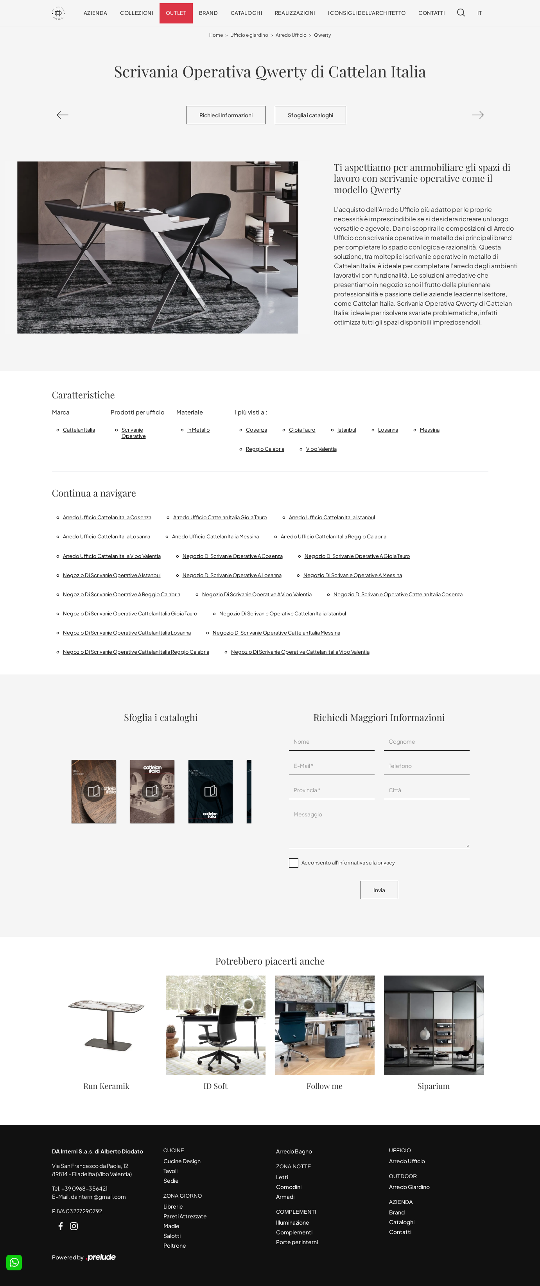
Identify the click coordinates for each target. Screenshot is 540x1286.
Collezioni (136, 13)
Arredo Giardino (409, 1186)
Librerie (173, 1206)
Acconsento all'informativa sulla (348, 862)
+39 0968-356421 (84, 1188)
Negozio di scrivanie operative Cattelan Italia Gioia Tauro (130, 613)
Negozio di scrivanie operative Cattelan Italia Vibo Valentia (300, 652)
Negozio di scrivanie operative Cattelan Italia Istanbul (282, 613)
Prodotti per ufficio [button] (138, 412)
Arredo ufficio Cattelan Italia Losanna (106, 536)
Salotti (172, 1235)
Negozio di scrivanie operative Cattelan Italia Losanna (127, 633)
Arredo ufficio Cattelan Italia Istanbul (332, 517)
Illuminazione (292, 1222)
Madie (171, 1225)
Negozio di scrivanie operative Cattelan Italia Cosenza (398, 594)
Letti (282, 1176)
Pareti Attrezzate (185, 1216)
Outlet (176, 13)
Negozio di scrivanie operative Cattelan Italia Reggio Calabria (136, 652)
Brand (208, 13)
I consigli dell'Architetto (367, 13)
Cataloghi (246, 13)
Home (216, 35)
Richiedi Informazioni (226, 114)
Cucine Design (182, 1160)
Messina (430, 430)
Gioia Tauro (302, 430)
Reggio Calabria (265, 449)
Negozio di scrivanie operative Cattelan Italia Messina (276, 633)
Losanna (388, 430)
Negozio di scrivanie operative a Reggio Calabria (121, 594)
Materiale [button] (189, 412)
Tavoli (170, 1170)
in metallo (198, 430)
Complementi (294, 1232)
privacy (386, 862)
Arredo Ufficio (291, 35)
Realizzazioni (295, 13)
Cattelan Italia (79, 430)
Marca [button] (61, 412)
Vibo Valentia (321, 449)
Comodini (288, 1186)
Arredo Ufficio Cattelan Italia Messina (215, 536)
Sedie (171, 1180)
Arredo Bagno (294, 1151)
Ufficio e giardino (249, 35)
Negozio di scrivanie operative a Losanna (232, 575)
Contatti (431, 13)
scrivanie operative (134, 433)
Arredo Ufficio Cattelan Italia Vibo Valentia (112, 556)
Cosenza (256, 430)
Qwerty (322, 35)
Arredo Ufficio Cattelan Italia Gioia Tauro (220, 517)
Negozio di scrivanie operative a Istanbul (112, 575)
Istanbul (346, 430)
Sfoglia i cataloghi (310, 114)
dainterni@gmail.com (98, 1196)
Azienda (96, 13)
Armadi (285, 1196)
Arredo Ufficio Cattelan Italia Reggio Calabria (333, 536)
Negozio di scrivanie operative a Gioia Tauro (357, 556)
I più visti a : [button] (251, 412)
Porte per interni (297, 1241)
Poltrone (174, 1245)
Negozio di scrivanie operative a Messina (352, 575)
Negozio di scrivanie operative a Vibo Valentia (257, 594)
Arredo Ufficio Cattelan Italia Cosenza (107, 517)
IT (479, 13)
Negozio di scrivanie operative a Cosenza (233, 556)
